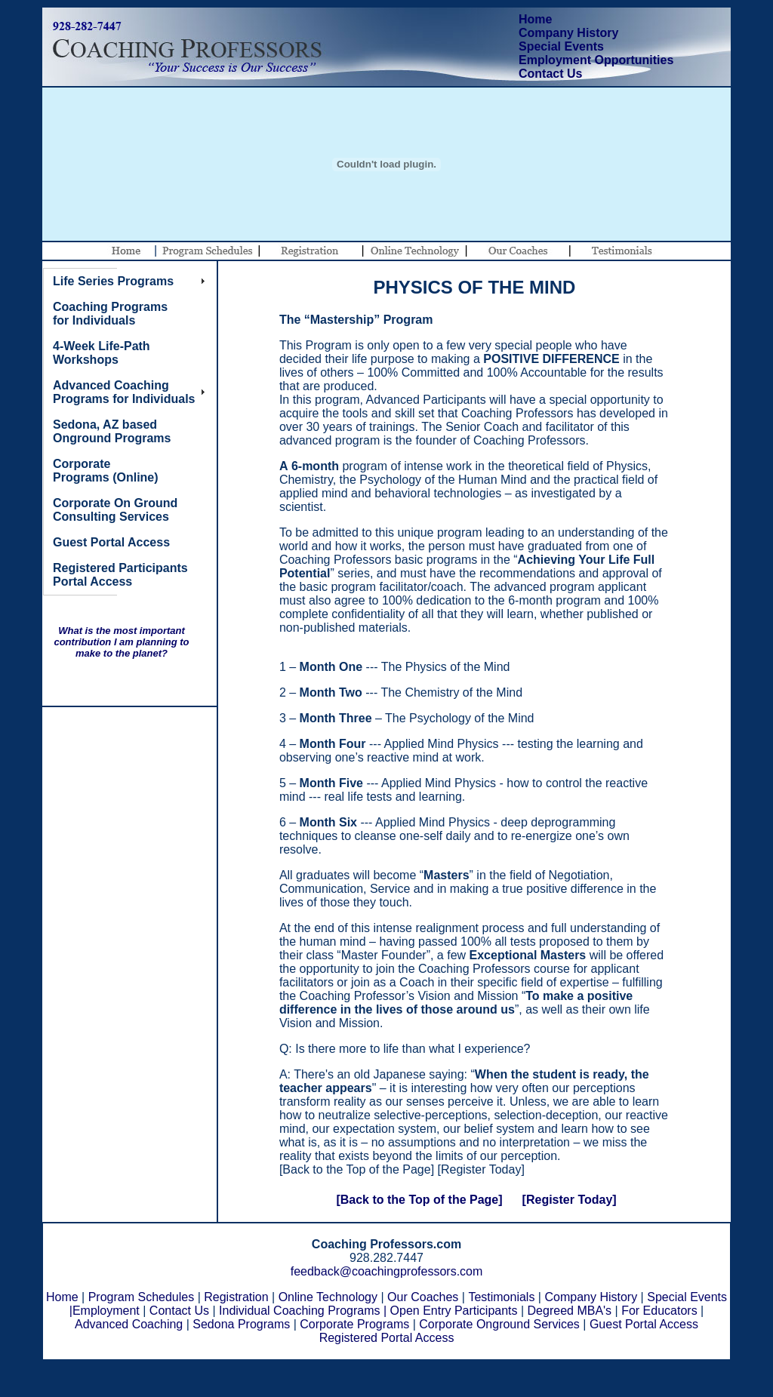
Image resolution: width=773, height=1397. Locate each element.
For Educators (659, 1310)
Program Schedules (141, 1297)
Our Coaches (422, 1297)
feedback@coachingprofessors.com (387, 1271)
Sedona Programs (241, 1324)
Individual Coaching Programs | (302, 1310)
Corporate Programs (354, 1324)
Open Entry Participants (454, 1310)
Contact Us (550, 73)
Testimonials (501, 1297)
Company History (568, 32)
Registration (236, 1297)
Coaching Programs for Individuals (110, 313)
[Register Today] (569, 1199)
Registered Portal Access (386, 1337)
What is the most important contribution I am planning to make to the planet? (121, 642)
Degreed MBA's (570, 1310)
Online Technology (328, 1297)
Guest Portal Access (644, 1324)
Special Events (561, 46)
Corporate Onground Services (499, 1324)
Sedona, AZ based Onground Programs (112, 431)
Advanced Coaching (129, 1324)
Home (535, 19)
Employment (106, 1310)
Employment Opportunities (596, 60)
